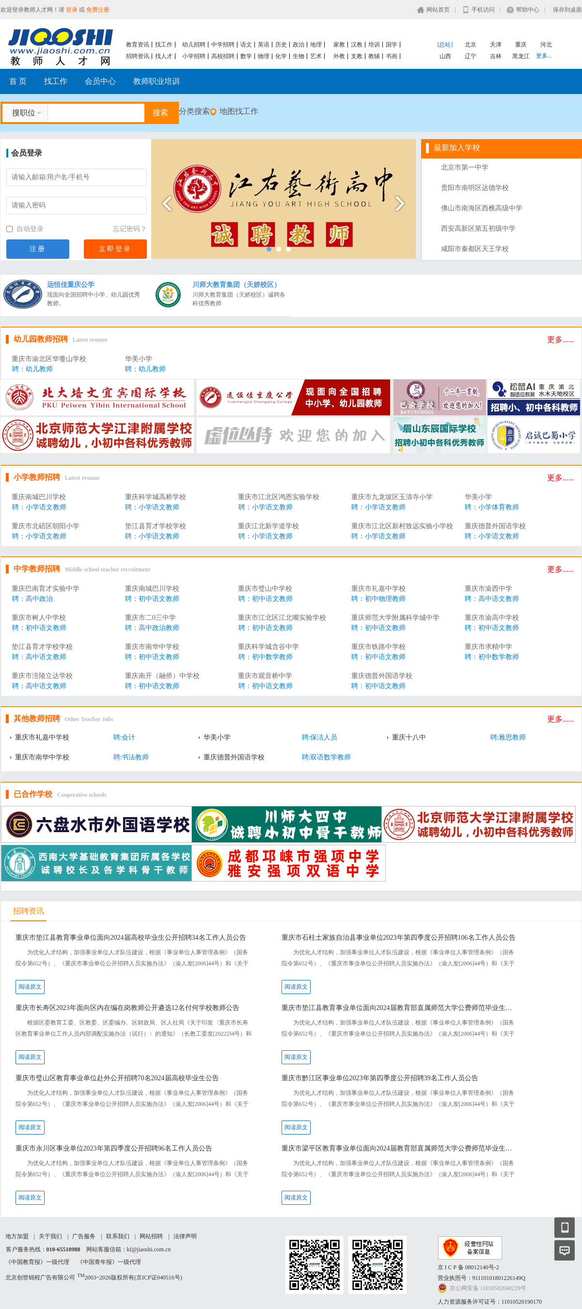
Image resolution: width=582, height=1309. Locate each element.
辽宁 (470, 56)
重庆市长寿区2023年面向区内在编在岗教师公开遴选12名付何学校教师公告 (127, 1007)
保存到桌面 (567, 9)
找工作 (164, 44)
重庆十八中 (409, 737)
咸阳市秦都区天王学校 (475, 248)
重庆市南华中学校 (152, 646)
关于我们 (50, 1236)
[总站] (445, 44)
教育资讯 (137, 44)
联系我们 (117, 1236)
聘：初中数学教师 (265, 657)
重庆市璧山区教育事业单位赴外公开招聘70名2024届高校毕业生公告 (117, 1078)
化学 (281, 56)
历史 (281, 44)
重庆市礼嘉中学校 (378, 588)
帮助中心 (527, 9)
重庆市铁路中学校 (378, 646)
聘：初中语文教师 (152, 598)
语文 (246, 44)
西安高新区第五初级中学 (478, 228)
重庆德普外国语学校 (495, 526)
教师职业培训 (156, 81)
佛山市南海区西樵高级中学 (481, 208)
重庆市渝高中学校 (492, 617)
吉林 (496, 56)
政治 (298, 44)
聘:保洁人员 (320, 737)
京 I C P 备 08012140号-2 (468, 1267)
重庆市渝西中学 (488, 588)
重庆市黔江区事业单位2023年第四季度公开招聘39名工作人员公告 (380, 1078)
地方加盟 (17, 1236)
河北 (546, 44)
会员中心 (100, 81)
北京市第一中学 (464, 167)
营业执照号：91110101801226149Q (482, 1278)
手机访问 (483, 9)
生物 (298, 56)
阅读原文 (30, 986)
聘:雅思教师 (508, 737)
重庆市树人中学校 (39, 617)
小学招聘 (193, 56)
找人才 (164, 56)
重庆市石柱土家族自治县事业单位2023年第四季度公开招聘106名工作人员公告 (399, 937)
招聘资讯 (137, 56)
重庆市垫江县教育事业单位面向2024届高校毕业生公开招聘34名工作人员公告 (131, 937)
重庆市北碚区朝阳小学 (45, 526)
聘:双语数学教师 (326, 757)
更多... (544, 55)
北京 (470, 44)
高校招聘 (223, 56)
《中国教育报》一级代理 (37, 1262)
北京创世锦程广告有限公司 (40, 1277)
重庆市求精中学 (488, 646)
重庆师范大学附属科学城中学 (395, 617)
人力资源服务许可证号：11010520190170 (490, 1301)
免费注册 (98, 9)
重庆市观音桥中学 (265, 675)
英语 (263, 44)
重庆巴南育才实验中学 (45, 588)
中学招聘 (223, 44)
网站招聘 (151, 1236)
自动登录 (25, 229)
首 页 (18, 81)
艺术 (316, 56)
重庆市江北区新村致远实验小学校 (402, 526)
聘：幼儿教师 (32, 369)
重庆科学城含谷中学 (268, 646)
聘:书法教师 (131, 757)
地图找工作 (239, 111)
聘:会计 (124, 737)
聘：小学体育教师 (492, 507)
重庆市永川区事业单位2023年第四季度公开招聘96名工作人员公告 (114, 1148)
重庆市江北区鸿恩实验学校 (278, 497)
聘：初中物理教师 (378, 598)
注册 (38, 248)
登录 (72, 9)
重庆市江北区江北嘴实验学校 (282, 617)
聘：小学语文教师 (39, 507)
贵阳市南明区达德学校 (475, 187)
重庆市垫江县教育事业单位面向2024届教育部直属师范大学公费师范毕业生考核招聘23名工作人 (400, 1007)
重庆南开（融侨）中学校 (162, 675)
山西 (445, 56)
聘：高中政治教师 (152, 627)
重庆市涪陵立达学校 (42, 675)
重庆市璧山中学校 (265, 588)
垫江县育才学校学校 (155, 526)
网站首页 (438, 9)
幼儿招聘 (193, 44)
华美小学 (138, 359)
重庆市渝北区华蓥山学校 (49, 359)
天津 (496, 44)
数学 (246, 56)
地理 (316, 44)
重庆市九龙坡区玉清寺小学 (392, 497)
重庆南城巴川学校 (39, 497)
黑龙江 (521, 56)
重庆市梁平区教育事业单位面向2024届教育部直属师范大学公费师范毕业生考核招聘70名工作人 (400, 1148)
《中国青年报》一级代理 (109, 1262)
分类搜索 (194, 111)
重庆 (521, 44)
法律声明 (185, 1236)
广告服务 (83, 1236)
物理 (263, 56)
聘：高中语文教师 (492, 598)
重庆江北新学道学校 (268, 526)
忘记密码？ (130, 229)
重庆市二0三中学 (150, 617)
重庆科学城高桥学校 (155, 497)
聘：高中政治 (32, 598)
